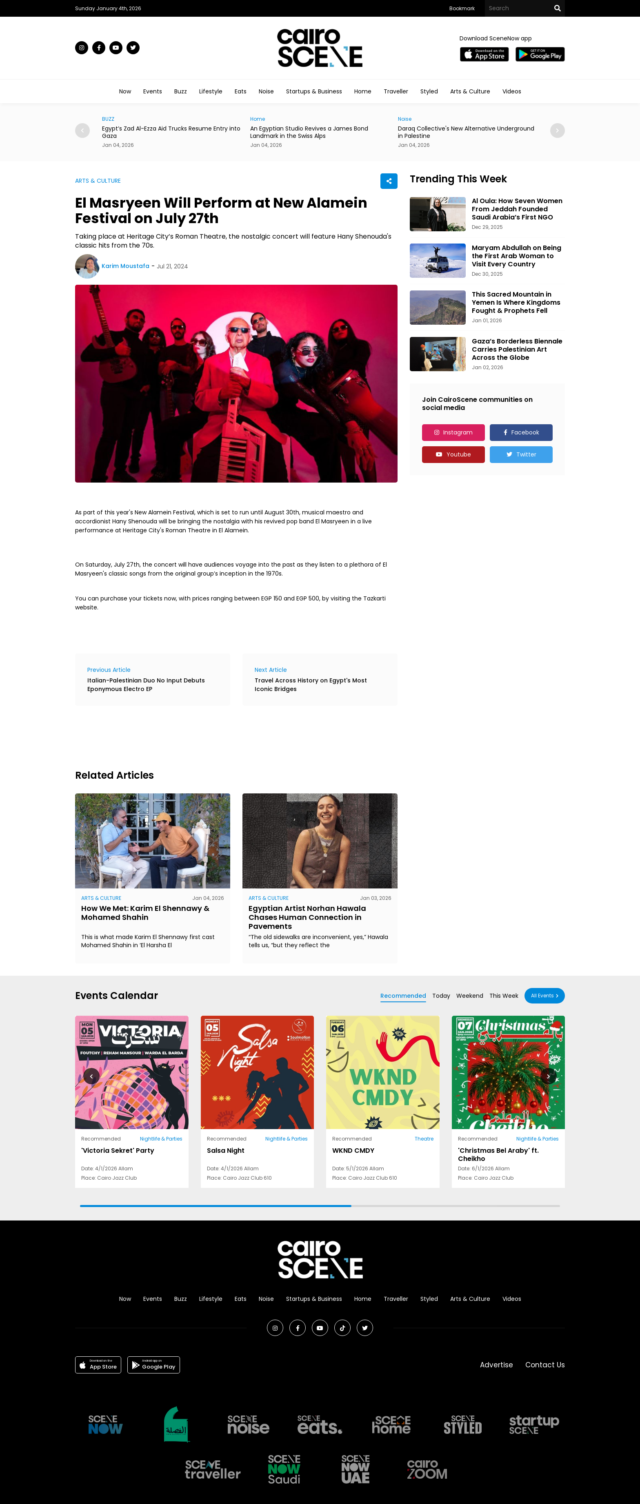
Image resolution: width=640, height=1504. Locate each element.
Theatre (424, 1138)
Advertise (496, 1365)
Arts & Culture (470, 91)
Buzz (180, 91)
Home (362, 91)
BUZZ (108, 118)
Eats (241, 91)
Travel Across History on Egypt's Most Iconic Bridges (311, 684)
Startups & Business (314, 91)
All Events (542, 995)
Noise (266, 91)
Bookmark (462, 8)
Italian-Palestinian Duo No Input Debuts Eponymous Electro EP (146, 684)
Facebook (525, 432)
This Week (503, 996)
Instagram (458, 432)
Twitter (526, 454)
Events (152, 91)
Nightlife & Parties (161, 1138)
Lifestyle (210, 91)
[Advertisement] (223, 736)
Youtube (459, 454)
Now (125, 91)
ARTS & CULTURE (98, 181)
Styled (429, 91)
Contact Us (545, 1365)
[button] (557, 130)
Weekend (469, 996)
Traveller (396, 91)
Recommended (403, 996)
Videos (511, 91)
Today (441, 996)
